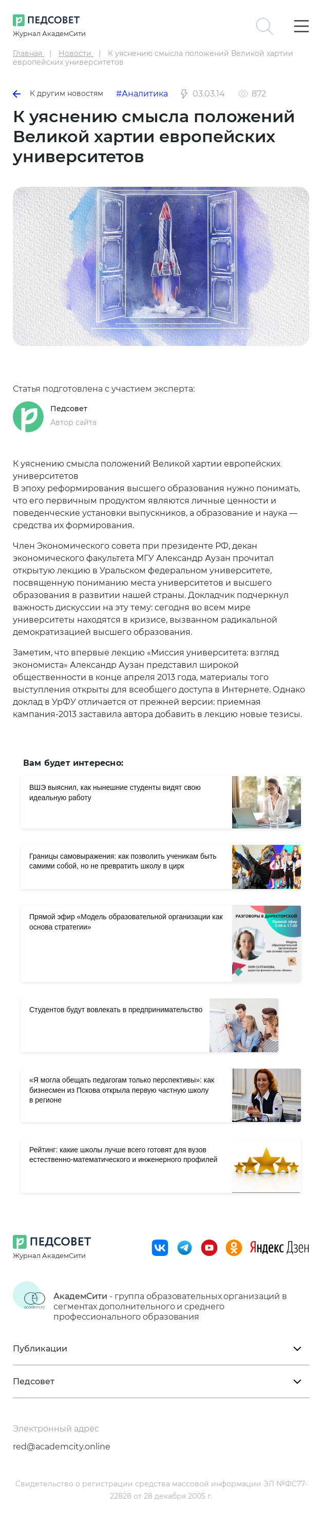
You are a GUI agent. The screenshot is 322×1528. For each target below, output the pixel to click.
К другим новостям (58, 93)
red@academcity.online (61, 1447)
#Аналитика (142, 94)
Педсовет (68, 408)
